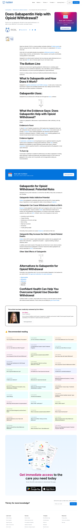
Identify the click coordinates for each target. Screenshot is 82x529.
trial (25, 128)
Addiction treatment (28, 524)
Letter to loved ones (10, 524)
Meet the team (46, 526)
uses (50, 96)
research (27, 131)
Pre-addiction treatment (29, 522)
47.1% (31, 248)
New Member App (46, 517)
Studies (21, 200)
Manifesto (45, 524)
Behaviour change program (30, 526)
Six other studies (46, 129)
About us (45, 522)
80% (33, 213)
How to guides (9, 520)
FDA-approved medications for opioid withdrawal (40, 274)
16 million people (55, 46)
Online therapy (9, 517)
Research (22, 208)
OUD (28, 59)
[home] (7, 2)
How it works (8, 526)
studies (41, 209)
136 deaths (58, 48)
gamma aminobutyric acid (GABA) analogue (37, 85)
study (46, 133)
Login (69, 2)
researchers (22, 146)
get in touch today (54, 300)
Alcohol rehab (27, 517)
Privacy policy (64, 517)
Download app (46, 520)
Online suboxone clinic (29, 520)
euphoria (54, 202)
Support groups (9, 522)
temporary (40, 230)
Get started (76, 2)
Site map (63, 522)
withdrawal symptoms (49, 52)
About (33, 2)
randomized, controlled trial (27, 141)
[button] (39, 2)
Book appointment (66, 28)
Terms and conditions (66, 520)
